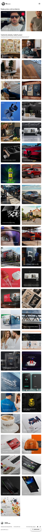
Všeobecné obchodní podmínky (6, 526)
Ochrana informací (17, 526)
